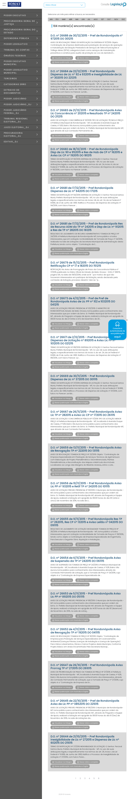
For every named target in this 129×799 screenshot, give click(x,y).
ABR (70, 20)
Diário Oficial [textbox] (51, 5)
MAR (64, 20)
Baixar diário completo (89, 58)
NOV (116, 20)
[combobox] (64, 5)
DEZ (123, 20)
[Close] (127, 319)
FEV (57, 20)
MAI (76, 20)
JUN (83, 20)
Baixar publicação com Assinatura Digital (71, 63)
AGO (96, 20)
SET (102, 20)
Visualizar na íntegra (63, 58)
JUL (89, 20)
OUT (109, 20)
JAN (51, 20)
